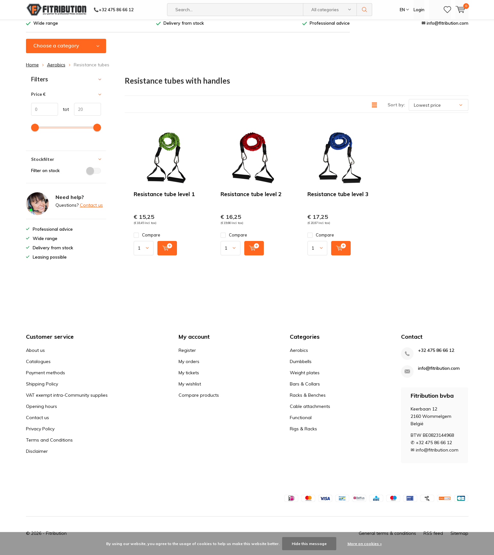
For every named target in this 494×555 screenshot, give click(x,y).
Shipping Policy (42, 389)
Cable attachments (310, 411)
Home (32, 69)
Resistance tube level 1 (164, 198)
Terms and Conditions (49, 445)
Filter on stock (66, 175)
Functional (301, 422)
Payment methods (45, 377)
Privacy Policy (40, 433)
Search (364, 9)
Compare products (199, 400)
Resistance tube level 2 (251, 198)
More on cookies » (364, 543)
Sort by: (396, 109)
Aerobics (56, 69)
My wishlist (190, 389)
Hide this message (309, 543)
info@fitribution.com (439, 373)
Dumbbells (301, 366)
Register (187, 355)
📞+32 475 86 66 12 (114, 9)
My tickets (189, 377)
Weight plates (305, 377)
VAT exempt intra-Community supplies (67, 400)
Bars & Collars (305, 389)
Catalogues (38, 366)
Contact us (91, 210)
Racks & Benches (308, 400)
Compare (147, 240)
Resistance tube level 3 (337, 198)
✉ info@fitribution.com (445, 28)
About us (35, 355)
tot (63, 114)
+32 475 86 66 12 (436, 355)
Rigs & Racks (303, 433)
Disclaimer (37, 456)
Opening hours (41, 411)
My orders (189, 366)
